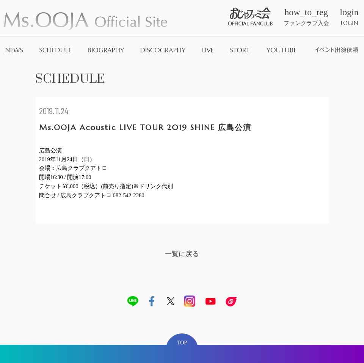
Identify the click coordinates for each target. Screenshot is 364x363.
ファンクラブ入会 (306, 17)
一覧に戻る (182, 253)
